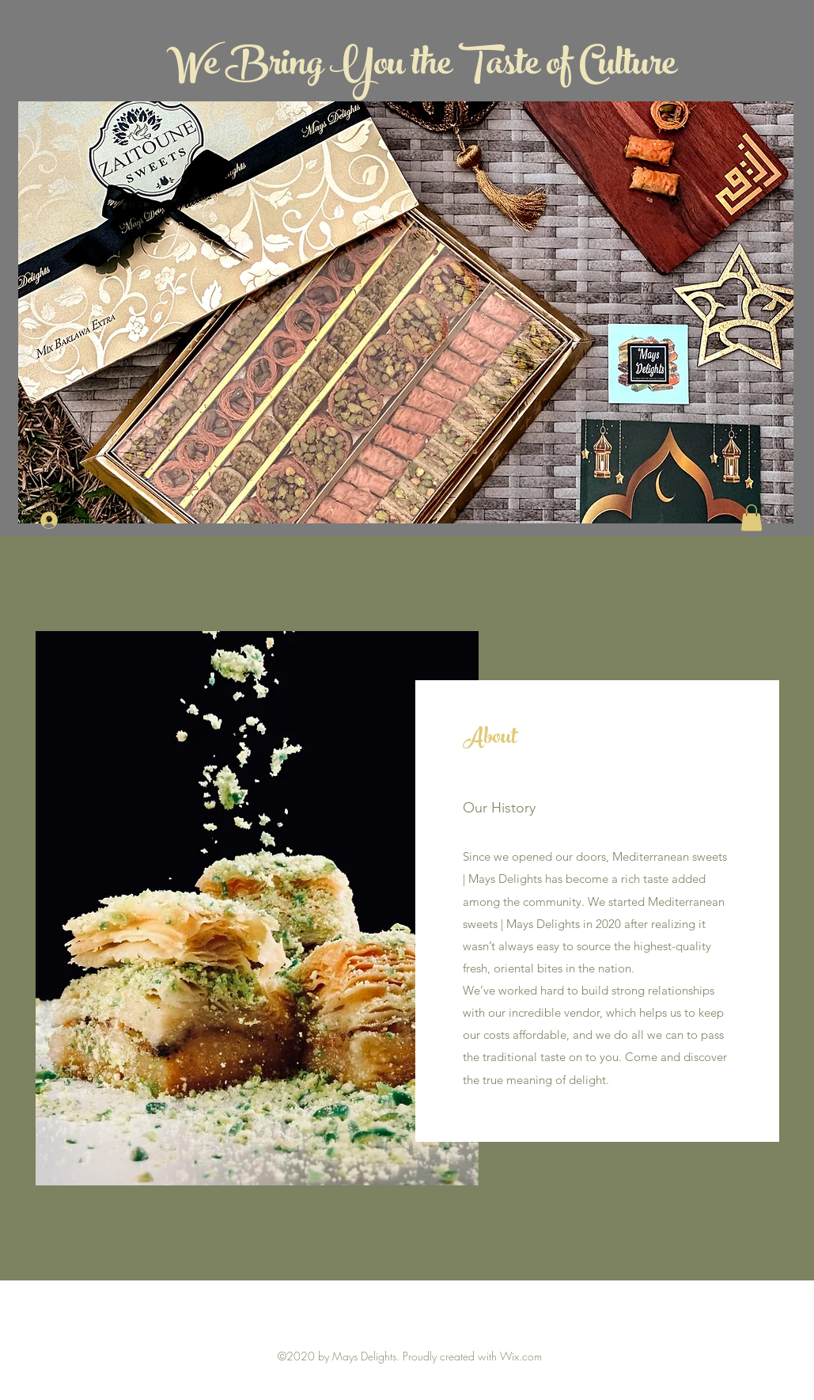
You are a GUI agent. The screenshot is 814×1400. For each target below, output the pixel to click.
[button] (751, 517)
